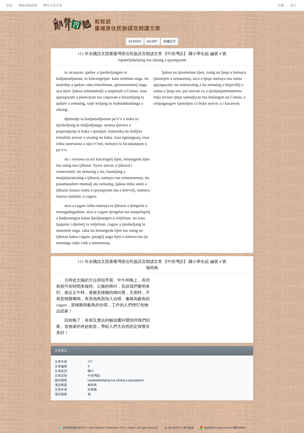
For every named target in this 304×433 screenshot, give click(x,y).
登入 (293, 5)
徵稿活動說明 (28, 5)
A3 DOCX (134, 41)
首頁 (9, 5)
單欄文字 (169, 41)
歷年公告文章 (52, 5)
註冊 (281, 5)
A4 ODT (152, 41)
